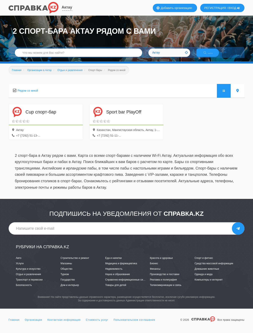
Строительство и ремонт (75, 261)
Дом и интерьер (70, 288)
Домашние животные (207, 272)
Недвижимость (114, 272)
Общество (66, 272)
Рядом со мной (28, 94)
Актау (67, 7)
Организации (33, 323)
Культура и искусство (28, 272)
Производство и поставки (164, 277)
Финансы (155, 272)
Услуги (20, 267)
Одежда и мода (204, 277)
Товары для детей (115, 288)
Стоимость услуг (97, 323)
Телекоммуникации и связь (165, 288)
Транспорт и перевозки (29, 283)
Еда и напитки (113, 261)
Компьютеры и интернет (209, 283)
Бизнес (154, 267)
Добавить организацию (174, 8)
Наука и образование (117, 277)
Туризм (65, 277)
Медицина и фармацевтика (121, 267)
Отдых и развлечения (28, 277)
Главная (14, 323)
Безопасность (24, 288)
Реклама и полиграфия (163, 283)
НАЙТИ (211, 55)
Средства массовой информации (214, 267)
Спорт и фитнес (204, 261)
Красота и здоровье (161, 261)
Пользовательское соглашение (134, 323)
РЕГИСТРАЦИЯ (215, 8)
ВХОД (234, 8)
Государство (68, 283)
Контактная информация (64, 323)
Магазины (66, 267)
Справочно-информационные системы (127, 283)
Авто (18, 261)
